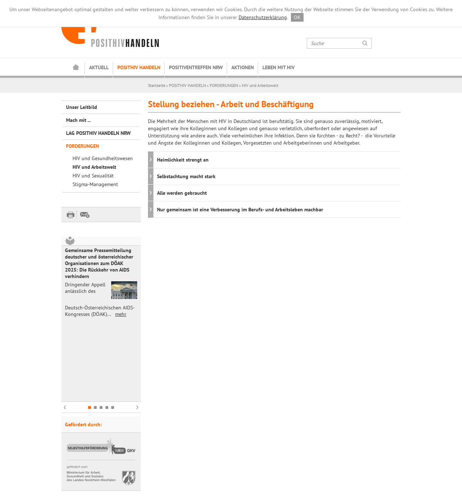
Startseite (76, 68)
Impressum (73, 466)
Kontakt (70, 459)
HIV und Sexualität (93, 175)
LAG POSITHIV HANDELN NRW (98, 133)
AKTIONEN (242, 67)
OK (297, 17)
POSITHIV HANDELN (138, 67)
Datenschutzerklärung (263, 17)
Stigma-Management (95, 184)
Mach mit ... (78, 120)
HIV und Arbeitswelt (260, 85)
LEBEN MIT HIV (278, 67)
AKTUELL (99, 67)
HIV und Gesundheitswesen (103, 158)
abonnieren (305, 466)
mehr (120, 314)
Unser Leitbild (81, 107)
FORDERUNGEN (224, 85)
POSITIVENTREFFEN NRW (196, 67)
